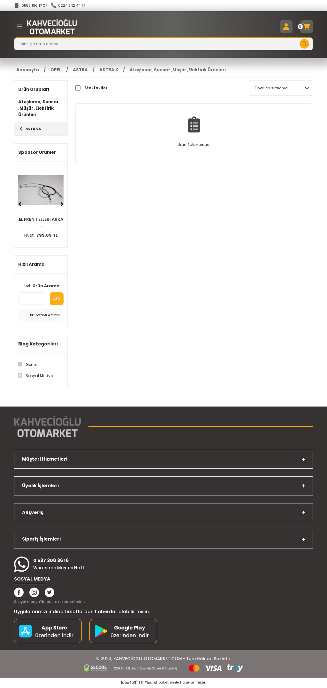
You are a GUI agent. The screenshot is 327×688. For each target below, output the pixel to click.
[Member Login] (286, 26)
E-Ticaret (149, 683)
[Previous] (19, 205)
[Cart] (306, 26)
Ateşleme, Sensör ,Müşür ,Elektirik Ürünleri (178, 70)
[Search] (163, 44)
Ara (56, 300)
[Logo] (52, 27)
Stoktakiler (96, 88)
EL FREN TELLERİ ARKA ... (41, 223)
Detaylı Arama (45, 316)
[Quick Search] (32, 299)
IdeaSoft (129, 683)
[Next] (62, 205)
